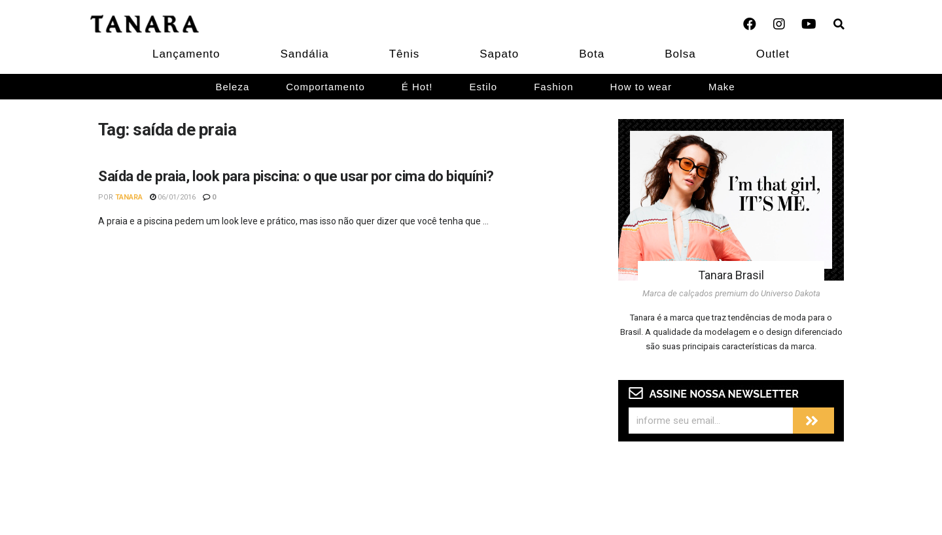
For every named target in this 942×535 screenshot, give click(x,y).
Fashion (553, 86)
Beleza (232, 86)
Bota (591, 54)
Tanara (129, 197)
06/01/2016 (173, 197)
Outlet (773, 54)
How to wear (641, 86)
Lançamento (186, 54)
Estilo (484, 86)
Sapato (499, 54)
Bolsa (680, 54)
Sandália (305, 54)
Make (721, 86)
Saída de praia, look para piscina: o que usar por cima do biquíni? (296, 176)
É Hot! (417, 86)
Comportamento (325, 86)
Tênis (404, 54)
